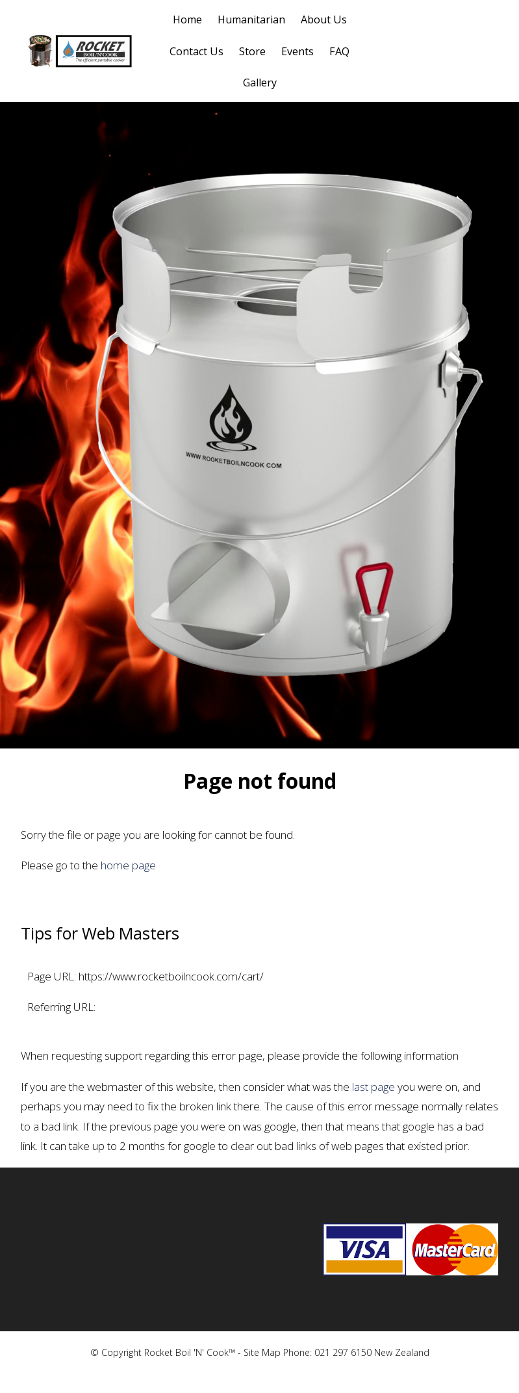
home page (128, 865)
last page (373, 1086)
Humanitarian (251, 19)
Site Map (262, 1352)
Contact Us (196, 51)
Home (187, 19)
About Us (324, 19)
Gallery (260, 82)
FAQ (339, 51)
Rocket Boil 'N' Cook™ (189, 1352)
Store (252, 51)
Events (297, 51)
